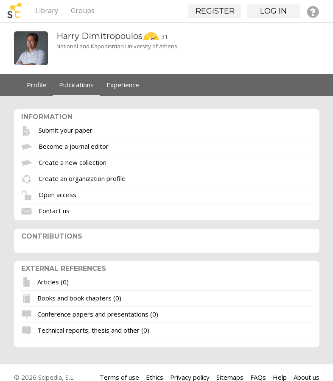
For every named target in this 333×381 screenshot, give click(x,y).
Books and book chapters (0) (79, 297)
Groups (83, 10)
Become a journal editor (74, 146)
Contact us (54, 210)
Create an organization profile (82, 178)
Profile (36, 85)
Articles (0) (53, 281)
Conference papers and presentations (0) (97, 313)
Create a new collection (72, 162)
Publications (76, 85)
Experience (122, 85)
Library (46, 10)
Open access (57, 194)
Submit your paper (65, 129)
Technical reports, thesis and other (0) (93, 329)
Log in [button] (273, 11)
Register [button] (215, 11)
